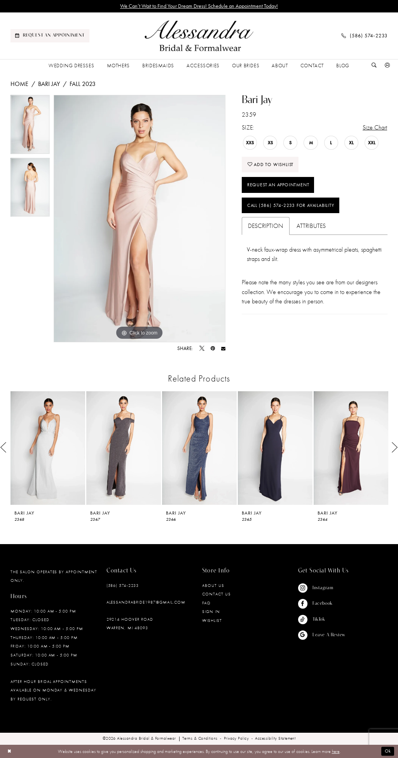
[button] (387, 66)
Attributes (311, 226)
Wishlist (212, 620)
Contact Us (216, 594)
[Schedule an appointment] (49, 35)
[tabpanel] (30, 126)
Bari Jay (49, 84)
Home (19, 84)
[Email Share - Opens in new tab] (223, 349)
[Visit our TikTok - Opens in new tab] (321, 619)
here (336, 751)
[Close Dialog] (9, 751)
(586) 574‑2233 (122, 585)
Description (265, 226)
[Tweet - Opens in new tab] (201, 348)
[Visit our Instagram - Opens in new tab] (321, 588)
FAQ (206, 603)
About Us (213, 585)
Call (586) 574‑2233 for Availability (290, 206)
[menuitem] (49, 35)
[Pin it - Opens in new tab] (213, 348)
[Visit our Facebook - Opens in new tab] (321, 603)
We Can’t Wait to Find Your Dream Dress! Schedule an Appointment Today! (199, 6)
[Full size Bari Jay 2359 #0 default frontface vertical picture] (139, 218)
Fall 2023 (83, 84)
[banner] (199, 36)
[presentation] (47, 447)
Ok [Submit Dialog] (388, 751)
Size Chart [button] (375, 127)
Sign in (211, 611)
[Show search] (374, 66)
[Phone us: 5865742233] (364, 35)
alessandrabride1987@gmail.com (145, 602)
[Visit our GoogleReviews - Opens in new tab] (321, 635)
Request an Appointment (278, 185)
